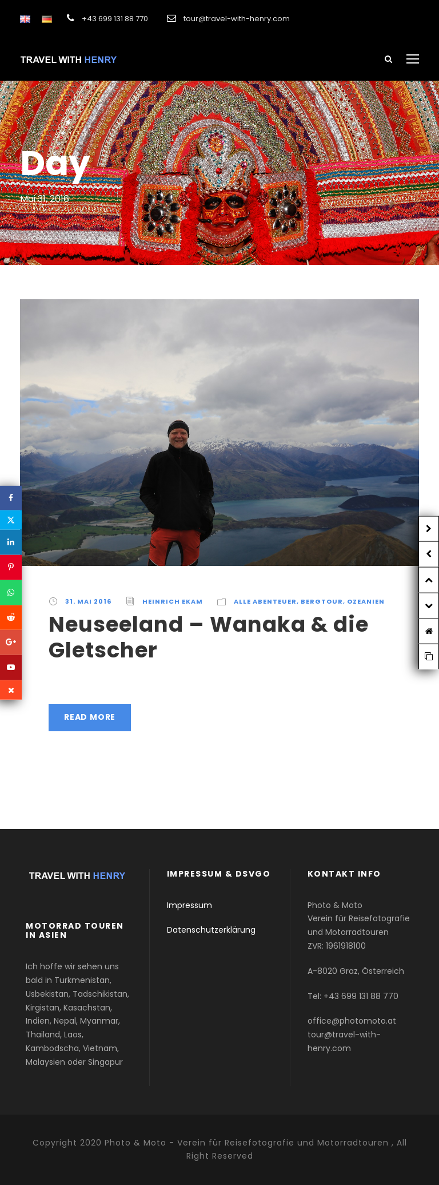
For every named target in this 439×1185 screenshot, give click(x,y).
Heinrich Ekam (172, 601)
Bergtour (322, 601)
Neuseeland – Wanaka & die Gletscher (209, 636)
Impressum (189, 905)
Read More (89, 717)
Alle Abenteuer (265, 601)
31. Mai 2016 (88, 601)
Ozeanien (366, 601)
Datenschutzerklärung (211, 930)
